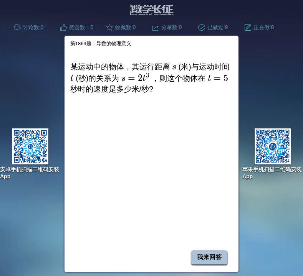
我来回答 (209, 257)
